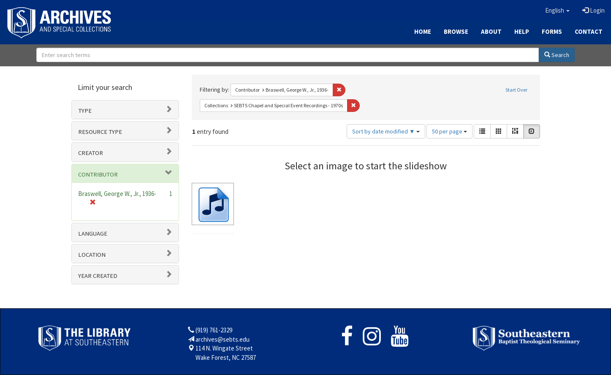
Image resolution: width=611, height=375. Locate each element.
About (491, 31)
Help (521, 31)
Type (85, 110)
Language (92, 233)
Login (593, 10)
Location (92, 254)
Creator (90, 153)
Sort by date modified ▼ (386, 131)
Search (556, 55)
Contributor (98, 174)
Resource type (100, 132)
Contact (589, 31)
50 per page (449, 131)
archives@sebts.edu (223, 339)
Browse (456, 31)
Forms (552, 31)
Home (422, 31)
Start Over (516, 90)
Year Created (97, 276)
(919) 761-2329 (214, 330)
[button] (557, 10)
